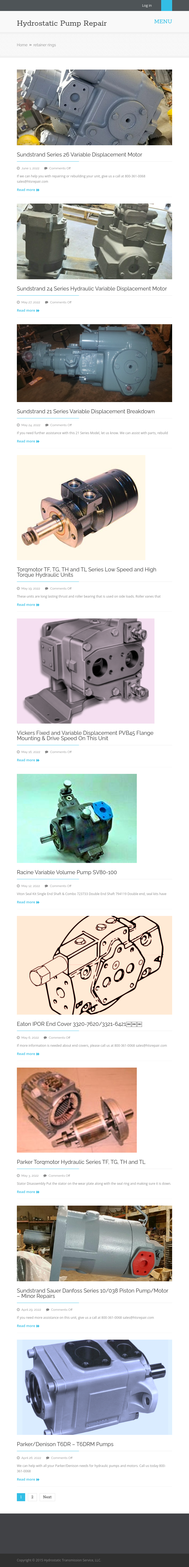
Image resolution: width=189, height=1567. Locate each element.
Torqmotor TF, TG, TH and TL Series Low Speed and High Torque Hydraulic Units (86, 572)
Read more (28, 189)
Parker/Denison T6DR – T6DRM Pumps (65, 1444)
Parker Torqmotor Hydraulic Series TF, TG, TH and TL (81, 1162)
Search (166, 5)
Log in (147, 5)
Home (22, 45)
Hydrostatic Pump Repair (62, 23)
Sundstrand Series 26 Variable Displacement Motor (79, 154)
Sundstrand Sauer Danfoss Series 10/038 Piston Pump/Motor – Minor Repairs (92, 1293)
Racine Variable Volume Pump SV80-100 (67, 872)
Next (47, 1497)
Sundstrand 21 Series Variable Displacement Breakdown (86, 411)
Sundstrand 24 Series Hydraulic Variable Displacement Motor (92, 288)
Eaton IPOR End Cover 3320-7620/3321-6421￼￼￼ (79, 1024)
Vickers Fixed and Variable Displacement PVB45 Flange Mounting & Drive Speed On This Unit (85, 736)
